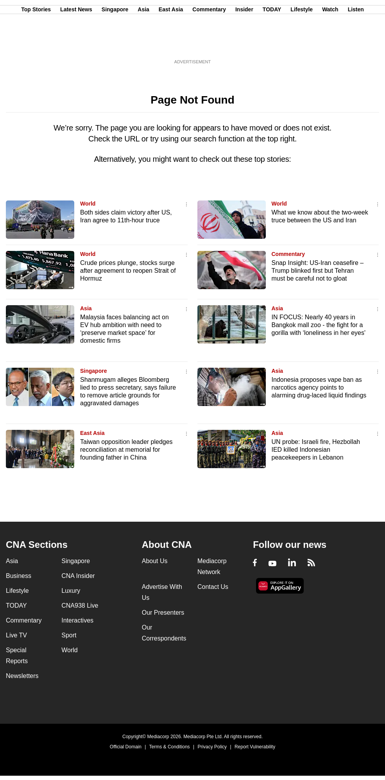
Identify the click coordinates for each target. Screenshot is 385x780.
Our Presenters (163, 612)
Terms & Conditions (169, 747)
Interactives (77, 620)
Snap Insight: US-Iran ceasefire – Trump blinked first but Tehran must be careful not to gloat (318, 270)
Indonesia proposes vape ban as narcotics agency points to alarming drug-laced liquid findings (319, 387)
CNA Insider (78, 575)
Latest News (76, 44)
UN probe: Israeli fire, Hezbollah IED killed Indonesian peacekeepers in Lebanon (316, 449)
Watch (330, 44)
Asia (143, 44)
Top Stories (36, 44)
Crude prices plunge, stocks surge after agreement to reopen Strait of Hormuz (128, 270)
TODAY (272, 44)
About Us (155, 561)
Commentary (209, 44)
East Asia (171, 44)
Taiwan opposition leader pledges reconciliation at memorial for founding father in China (126, 449)
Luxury (70, 590)
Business (18, 575)
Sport (68, 635)
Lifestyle (301, 44)
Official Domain (125, 747)
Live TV (16, 635)
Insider (244, 44)
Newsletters (22, 676)
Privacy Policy (212, 747)
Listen (356, 44)
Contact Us (212, 586)
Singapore (115, 44)
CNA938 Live (79, 605)
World (87, 203)
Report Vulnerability (255, 747)
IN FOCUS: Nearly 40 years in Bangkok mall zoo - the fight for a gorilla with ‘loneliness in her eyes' (319, 325)
